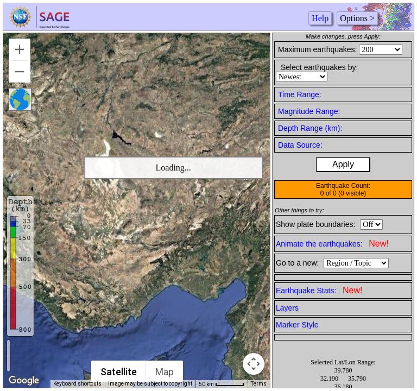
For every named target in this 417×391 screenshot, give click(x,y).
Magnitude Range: (309, 111)
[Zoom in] (19, 49)
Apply (343, 164)
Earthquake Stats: (319, 290)
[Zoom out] (19, 72)
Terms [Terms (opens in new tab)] (259, 384)
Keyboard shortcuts (77, 384)
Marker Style (297, 324)
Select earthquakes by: (319, 67)
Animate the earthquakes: (332, 243)
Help (320, 18)
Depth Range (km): (310, 128)
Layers (287, 308)
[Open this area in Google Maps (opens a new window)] (24, 381)
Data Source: (300, 145)
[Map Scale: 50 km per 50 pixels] (221, 384)
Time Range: (299, 94)
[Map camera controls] (253, 364)
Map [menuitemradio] (164, 371)
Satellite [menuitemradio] (118, 371)
